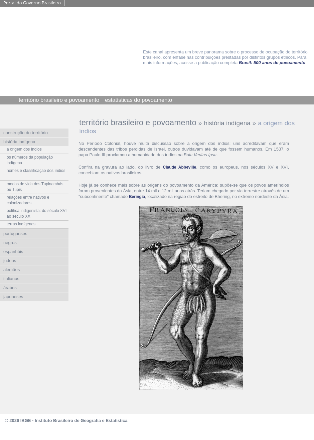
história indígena (227, 123)
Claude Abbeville (179, 167)
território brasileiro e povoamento (137, 122)
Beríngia (137, 196)
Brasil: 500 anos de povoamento (272, 62)
